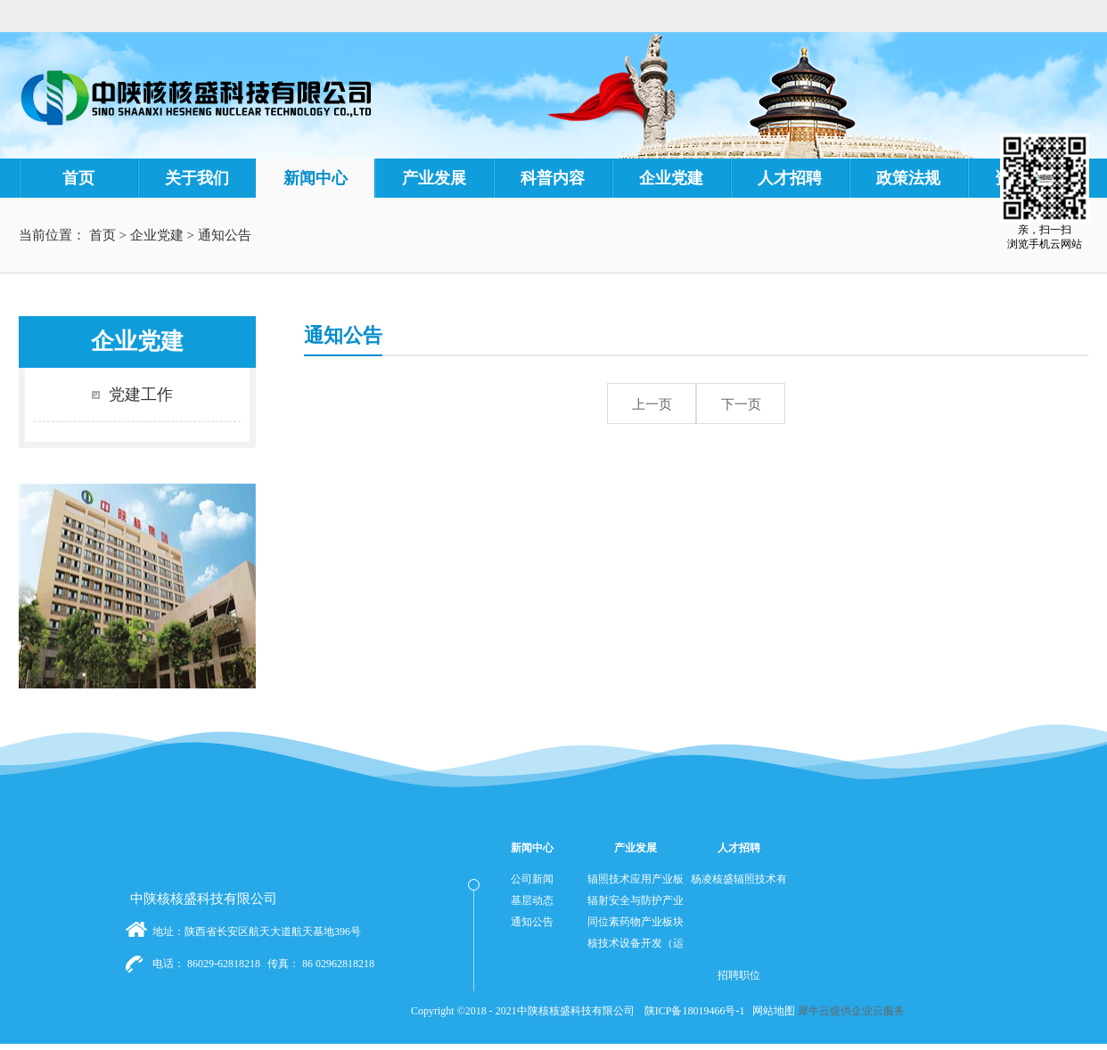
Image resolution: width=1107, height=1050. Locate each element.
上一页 (652, 404)
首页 (78, 178)
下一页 (741, 404)
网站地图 (771, 1011)
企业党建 (157, 235)
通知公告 (224, 235)
